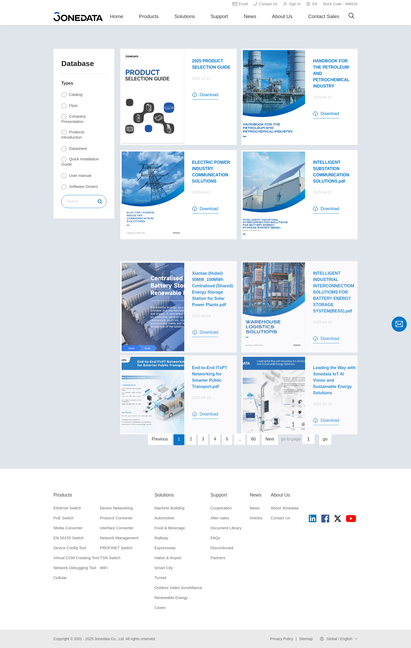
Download (205, 94)
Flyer (69, 105)
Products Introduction (72, 134)
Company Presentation (73, 119)
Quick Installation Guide (80, 161)
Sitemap (306, 639)
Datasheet (74, 148)
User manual (76, 175)
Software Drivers (79, 186)
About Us (282, 16)
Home (116, 16)
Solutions (184, 16)
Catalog (72, 94)
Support (219, 16)
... (239, 439)
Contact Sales (323, 16)
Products (149, 16)
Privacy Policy (281, 639)
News (250, 16)
